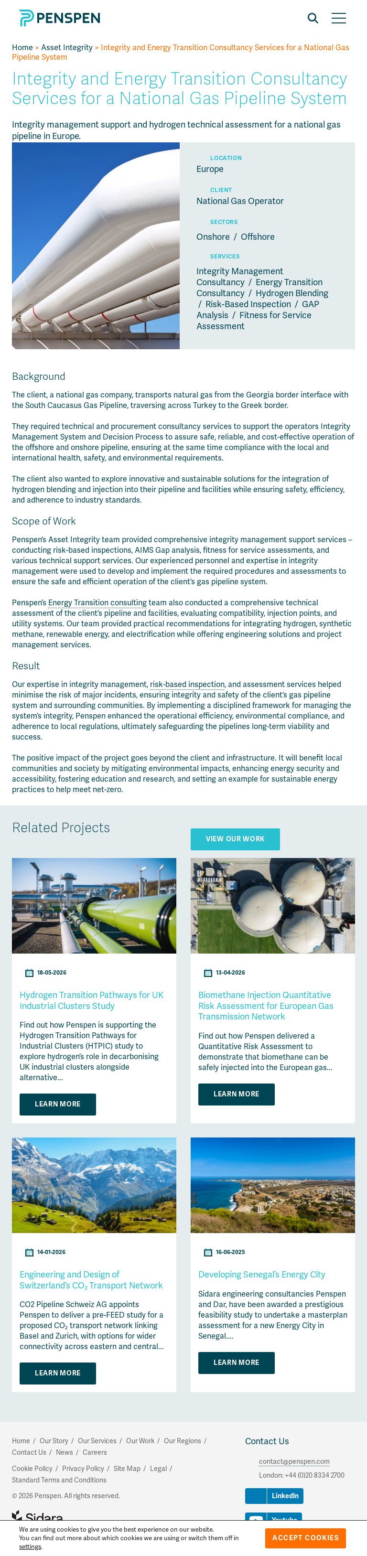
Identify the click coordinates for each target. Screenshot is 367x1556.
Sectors (223, 222)
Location (226, 158)
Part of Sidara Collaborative (68, 1518)
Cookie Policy (32, 1469)
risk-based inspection (187, 684)
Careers (95, 1453)
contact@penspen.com (294, 1462)
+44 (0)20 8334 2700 (315, 1475)
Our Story (54, 1441)
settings (30, 1547)
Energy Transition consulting (97, 603)
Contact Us (267, 1441)
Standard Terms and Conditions (59, 1480)
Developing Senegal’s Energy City (261, 1274)
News (64, 1453)
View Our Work (235, 839)
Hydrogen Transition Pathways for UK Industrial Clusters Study (92, 1000)
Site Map (127, 1469)
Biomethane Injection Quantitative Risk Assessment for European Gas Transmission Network (266, 1006)
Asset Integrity (67, 48)
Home (22, 48)
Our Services (97, 1441)
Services (224, 256)
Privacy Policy (83, 1469)
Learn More (58, 1104)
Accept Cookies (305, 1538)
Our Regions (182, 1441)
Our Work (140, 1441)
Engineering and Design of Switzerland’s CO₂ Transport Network (91, 1280)
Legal (158, 1469)
